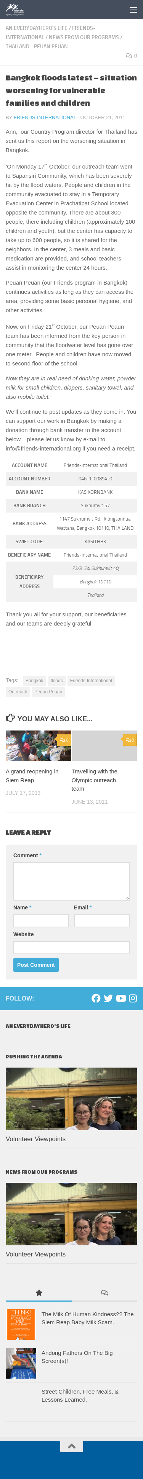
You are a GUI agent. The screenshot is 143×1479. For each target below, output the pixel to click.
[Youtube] (120, 998)
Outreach (17, 691)
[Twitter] (108, 998)
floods (57, 680)
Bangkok (34, 680)
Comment (27, 855)
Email (83, 907)
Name (22, 907)
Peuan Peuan (48, 691)
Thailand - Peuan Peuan (37, 46)
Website (23, 934)
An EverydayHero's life (36, 28)
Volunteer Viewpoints (36, 1139)
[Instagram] (132, 998)
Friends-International (45, 117)
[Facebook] (96, 998)
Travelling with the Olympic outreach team (94, 780)
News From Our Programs (84, 37)
